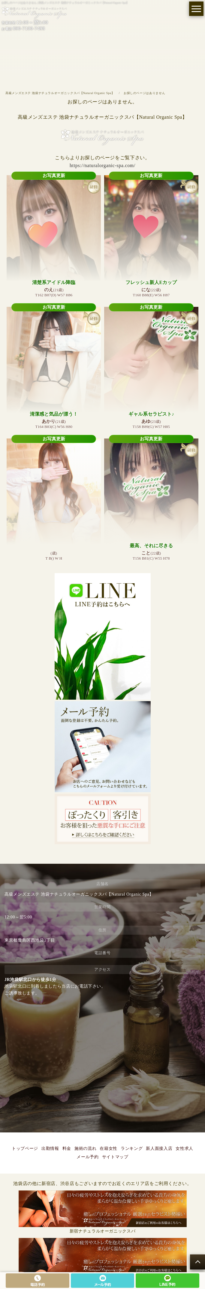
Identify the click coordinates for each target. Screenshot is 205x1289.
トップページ (25, 1148)
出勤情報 (50, 1148)
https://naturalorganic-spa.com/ (102, 165)
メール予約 (87, 1157)
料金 (66, 1148)
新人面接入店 (159, 1148)
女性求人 (184, 1148)
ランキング (132, 1148)
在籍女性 (108, 1148)
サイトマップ (115, 1157)
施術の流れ (85, 1148)
